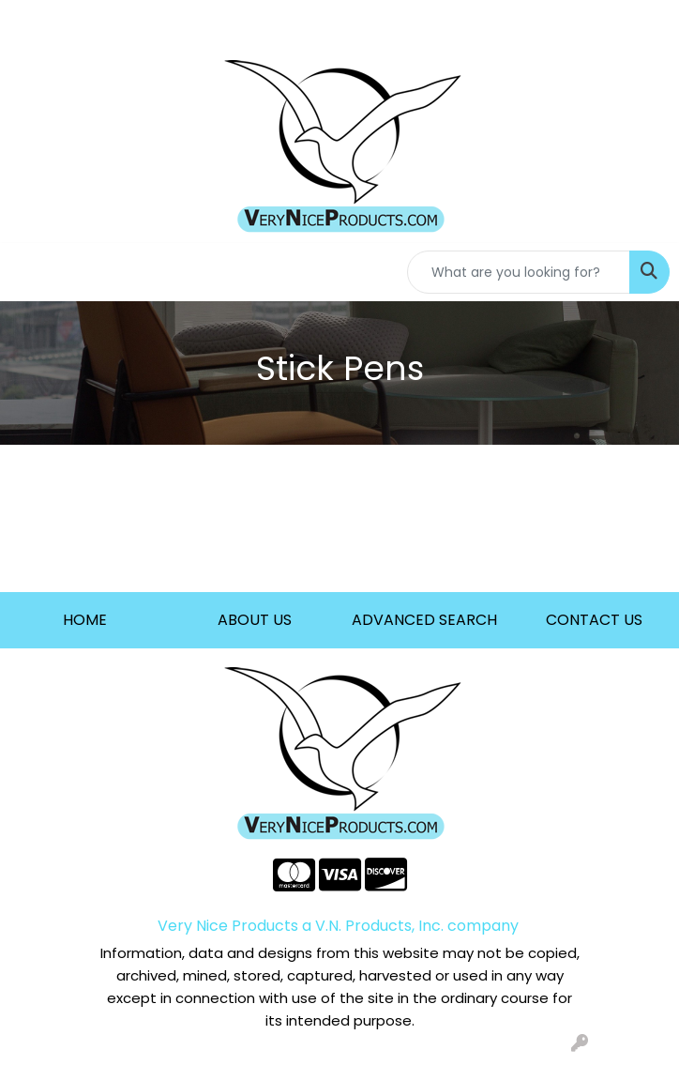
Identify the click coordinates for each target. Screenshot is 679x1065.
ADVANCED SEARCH (424, 620)
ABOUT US (255, 620)
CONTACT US (594, 620)
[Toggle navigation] (29, 272)
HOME (85, 620)
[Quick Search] (518, 272)
